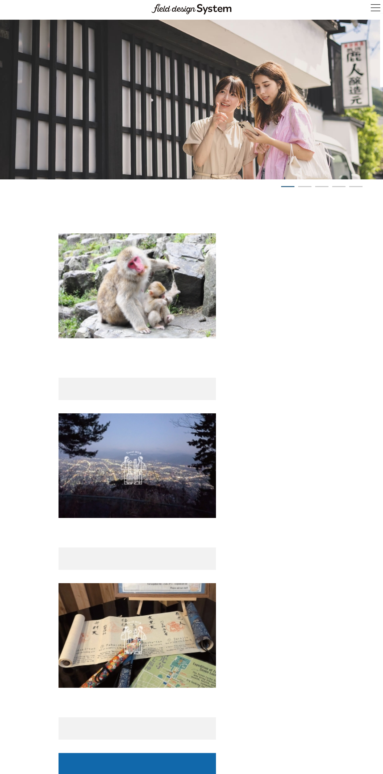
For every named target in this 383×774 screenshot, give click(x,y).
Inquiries (277, 748)
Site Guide (140, 748)
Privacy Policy (257, 748)
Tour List (186, 700)
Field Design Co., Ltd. (220, 758)
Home (103, 748)
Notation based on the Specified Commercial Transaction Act (197, 748)
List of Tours (120, 748)
